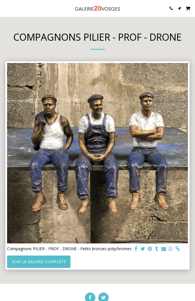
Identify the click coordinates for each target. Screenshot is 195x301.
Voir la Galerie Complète (39, 261)
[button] (6, 8)
